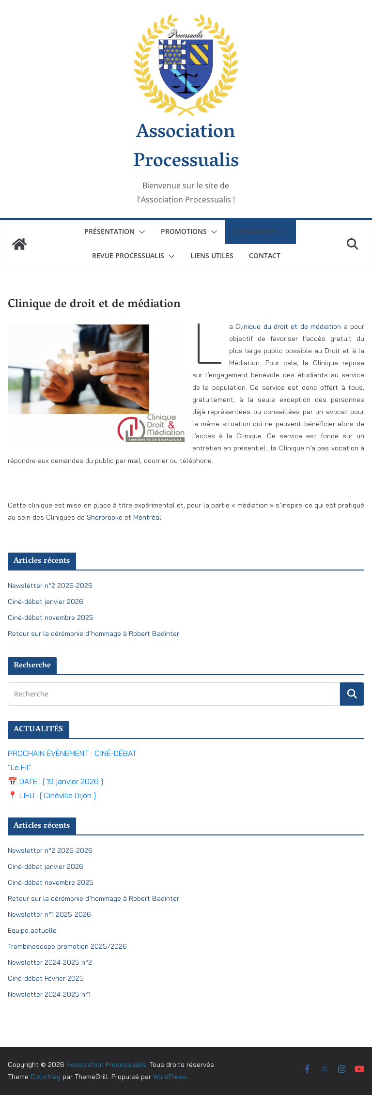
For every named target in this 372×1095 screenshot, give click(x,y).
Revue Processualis (128, 255)
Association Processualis (186, 148)
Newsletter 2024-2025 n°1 (49, 994)
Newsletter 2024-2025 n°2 (50, 962)
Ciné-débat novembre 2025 (50, 617)
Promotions (184, 231)
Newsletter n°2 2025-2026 (50, 585)
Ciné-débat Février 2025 (46, 978)
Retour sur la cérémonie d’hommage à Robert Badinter (93, 633)
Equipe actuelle (32, 930)
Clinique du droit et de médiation (288, 326)
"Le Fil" (19, 767)
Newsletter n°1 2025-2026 (49, 914)
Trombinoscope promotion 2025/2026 (67, 946)
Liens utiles (211, 255)
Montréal (147, 517)
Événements (255, 231)
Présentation (109, 231)
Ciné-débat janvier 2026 (45, 601)
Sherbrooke (105, 517)
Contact (264, 255)
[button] (140, 232)
